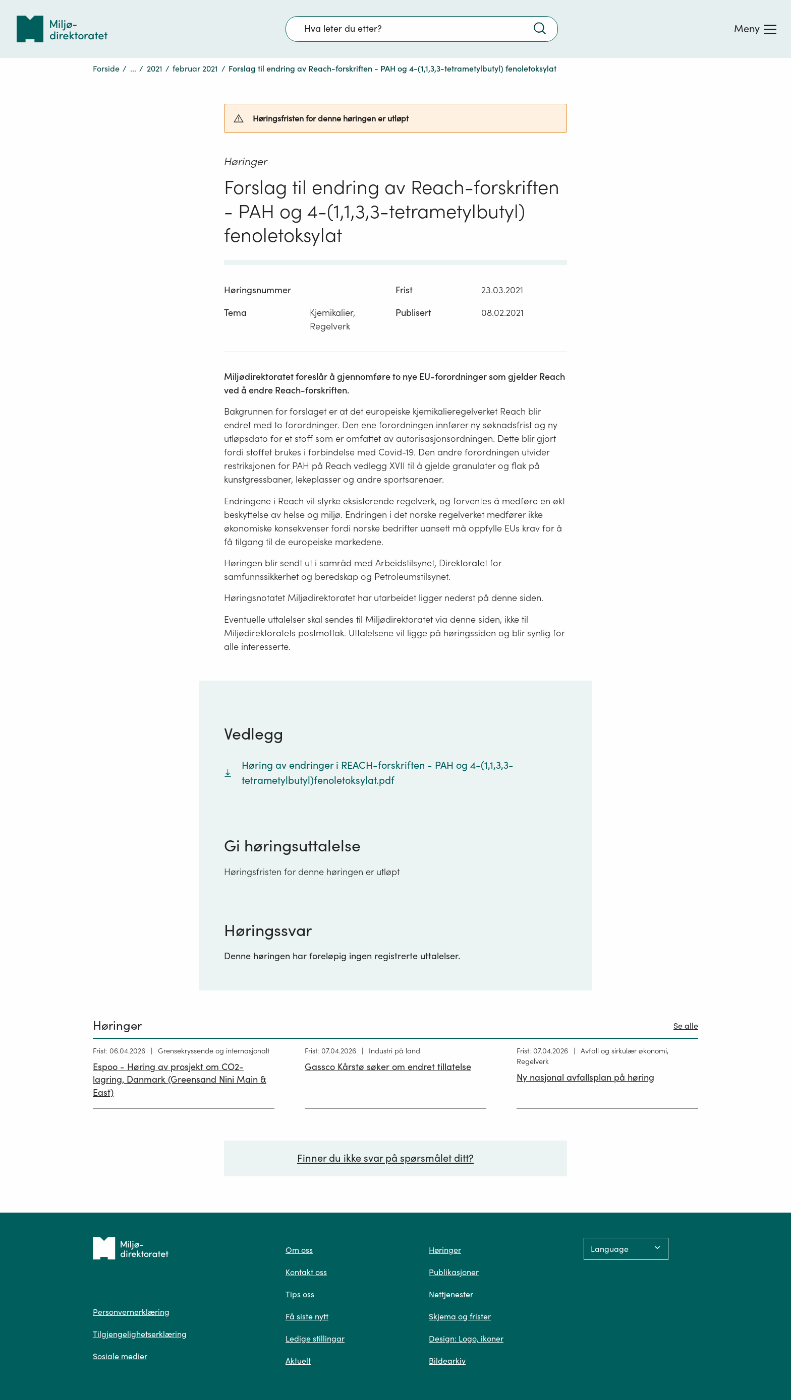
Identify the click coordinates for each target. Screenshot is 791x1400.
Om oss (299, 1250)
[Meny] (755, 28)
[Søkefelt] (422, 28)
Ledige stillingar (315, 1339)
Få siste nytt (307, 1316)
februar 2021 (195, 68)
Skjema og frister (460, 1316)
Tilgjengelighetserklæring (140, 1334)
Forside (106, 68)
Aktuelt (298, 1361)
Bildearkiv (447, 1361)
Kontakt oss (306, 1272)
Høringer (445, 1250)
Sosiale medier (120, 1356)
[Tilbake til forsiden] (62, 29)
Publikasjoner (454, 1272)
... (133, 68)
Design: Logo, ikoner (466, 1339)
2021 (154, 68)
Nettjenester (451, 1294)
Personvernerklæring (131, 1312)
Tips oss (300, 1294)
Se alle (685, 1026)
